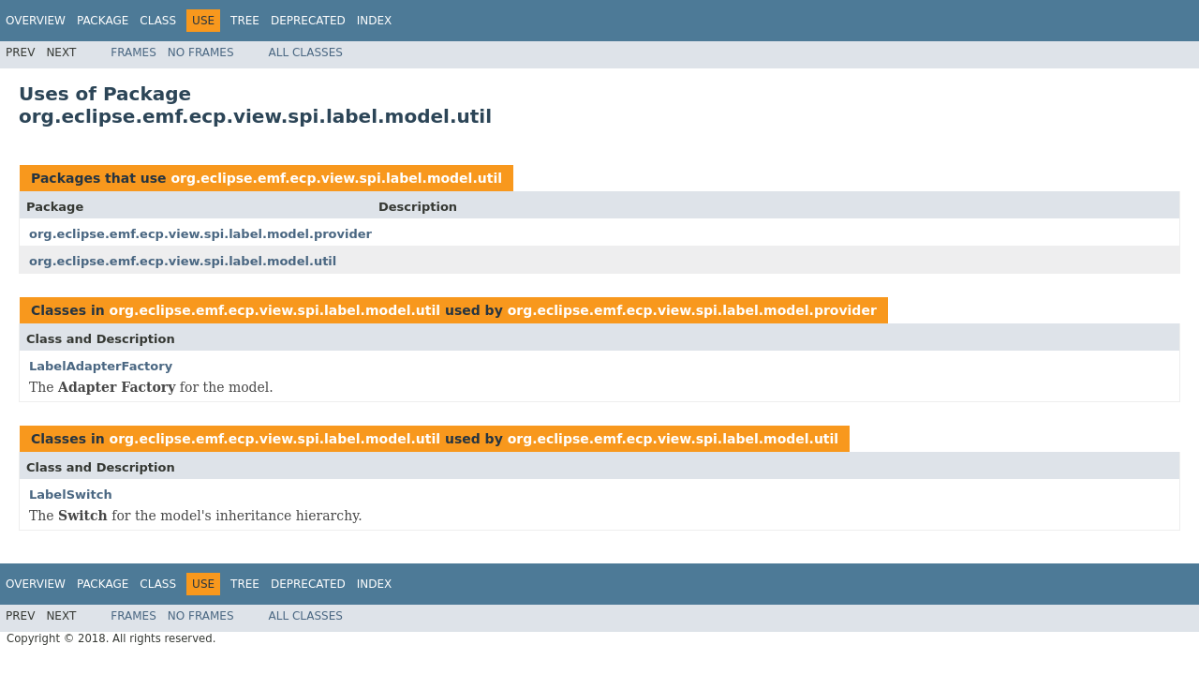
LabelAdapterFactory (100, 366)
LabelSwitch (70, 495)
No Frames (201, 52)
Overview (36, 20)
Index (374, 20)
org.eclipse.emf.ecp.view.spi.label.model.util (336, 178)
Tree (244, 20)
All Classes (306, 52)
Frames (133, 52)
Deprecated (308, 20)
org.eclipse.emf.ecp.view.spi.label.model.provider (200, 234)
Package (102, 20)
